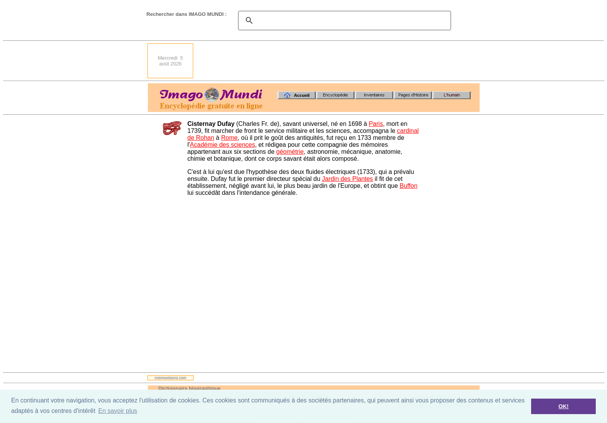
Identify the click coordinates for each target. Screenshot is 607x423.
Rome (229, 137)
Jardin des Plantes (347, 178)
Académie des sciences (222, 144)
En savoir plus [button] (117, 411)
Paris (376, 123)
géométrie (290, 151)
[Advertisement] (339, 60)
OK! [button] (563, 406)
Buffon (408, 185)
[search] (343, 20)
